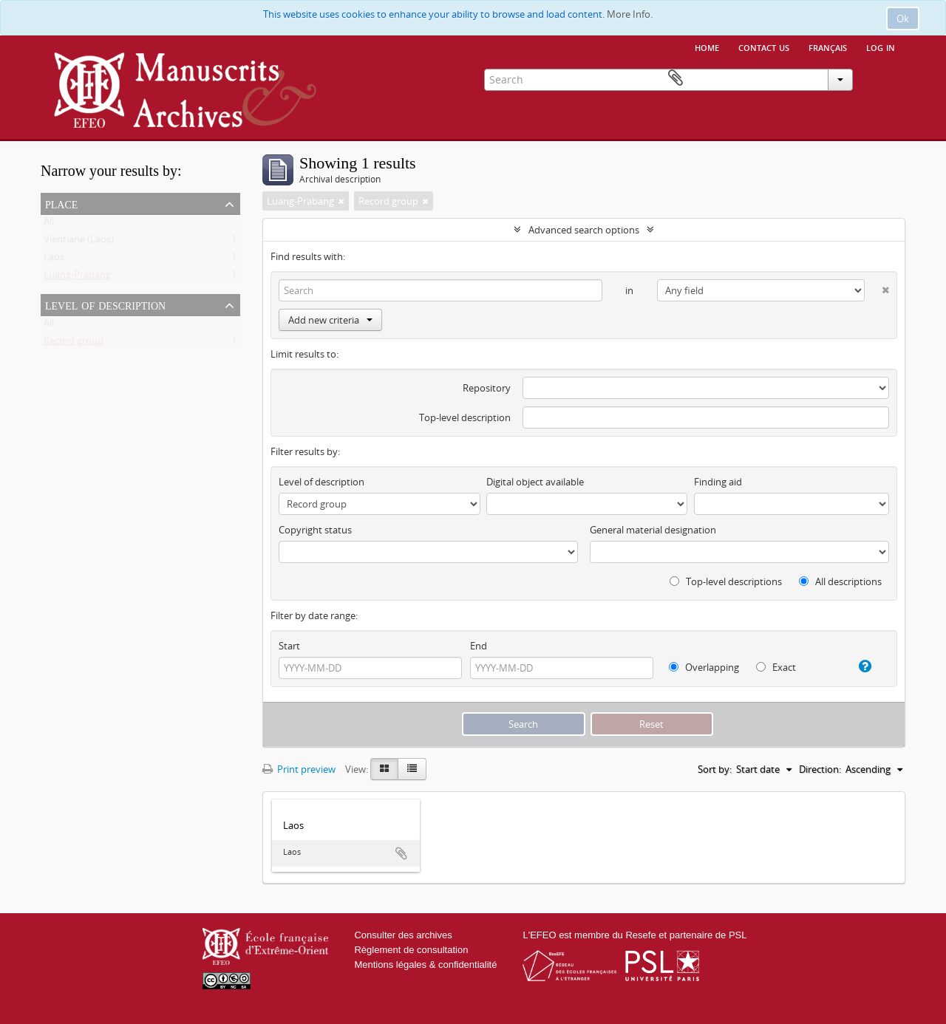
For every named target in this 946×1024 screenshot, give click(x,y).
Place (61, 203)
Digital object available (535, 481)
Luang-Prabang (77, 277)
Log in (880, 46)
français (828, 46)
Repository (487, 388)
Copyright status (315, 529)
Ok (902, 18)
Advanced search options (583, 229)
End (478, 645)
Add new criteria (330, 320)
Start (289, 645)
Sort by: (715, 769)
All (49, 224)
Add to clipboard (401, 853)
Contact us (763, 46)
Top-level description (465, 417)
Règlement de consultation (411, 949)
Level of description (105, 304)
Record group (73, 343)
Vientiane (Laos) (79, 242)
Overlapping (704, 667)
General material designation (653, 529)
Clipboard (883, 78)
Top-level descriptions (726, 581)
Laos (54, 260)
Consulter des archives (403, 935)
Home (707, 46)
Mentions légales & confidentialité (425, 964)
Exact (776, 667)
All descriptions (840, 581)
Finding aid (718, 481)
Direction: (820, 769)
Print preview (299, 769)
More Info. (630, 14)
